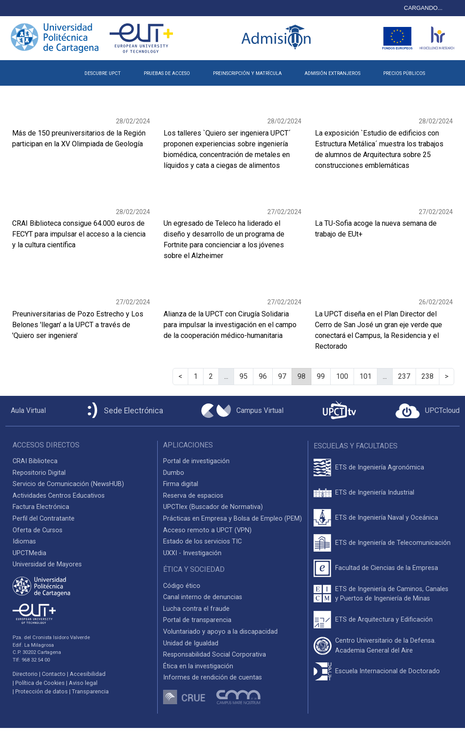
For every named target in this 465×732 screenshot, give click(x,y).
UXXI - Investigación (192, 553)
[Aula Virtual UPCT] (25, 410)
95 (243, 376)
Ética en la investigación (198, 666)
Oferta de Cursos (37, 530)
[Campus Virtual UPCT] (242, 410)
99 (321, 376)
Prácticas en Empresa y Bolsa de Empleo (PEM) (232, 518)
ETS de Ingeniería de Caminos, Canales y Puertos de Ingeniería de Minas (391, 594)
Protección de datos (41, 691)
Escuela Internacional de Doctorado (387, 671)
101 (365, 376)
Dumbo (173, 473)
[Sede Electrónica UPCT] (123, 411)
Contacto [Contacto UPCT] (54, 674)
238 (427, 376)
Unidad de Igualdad (190, 643)
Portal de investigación (196, 461)
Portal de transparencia (197, 620)
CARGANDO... (423, 7)
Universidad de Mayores (47, 564)
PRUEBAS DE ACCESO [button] (167, 73)
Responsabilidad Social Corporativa (214, 654)
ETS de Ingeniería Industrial (374, 492)
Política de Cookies (40, 682)
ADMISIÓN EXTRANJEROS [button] (332, 73)
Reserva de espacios (193, 496)
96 (263, 376)
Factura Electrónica (41, 507)
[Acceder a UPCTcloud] (427, 411)
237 (404, 376)
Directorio (25, 674)
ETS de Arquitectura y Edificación (384, 619)
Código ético (181, 586)
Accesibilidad (88, 674)
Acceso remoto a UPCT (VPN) (207, 530)
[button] (448, 70)
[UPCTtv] (339, 410)
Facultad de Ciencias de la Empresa (386, 568)
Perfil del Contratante (44, 518)
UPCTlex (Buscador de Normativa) (213, 507)
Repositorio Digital (39, 473)
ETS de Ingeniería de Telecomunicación (393, 543)
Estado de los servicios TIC (202, 541)
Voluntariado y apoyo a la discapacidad (220, 632)
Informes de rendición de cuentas (212, 677)
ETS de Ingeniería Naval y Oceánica (386, 518)
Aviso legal (83, 682)
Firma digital (180, 484)
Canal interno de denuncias (202, 597)
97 (282, 376)
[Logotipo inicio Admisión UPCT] (278, 38)
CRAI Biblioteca (35, 461)
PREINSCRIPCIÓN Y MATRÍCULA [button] (247, 73)
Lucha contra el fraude (196, 609)
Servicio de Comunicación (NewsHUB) (68, 484)
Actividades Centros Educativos (59, 496)
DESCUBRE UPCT (102, 73)
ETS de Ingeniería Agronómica (379, 467)
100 (342, 376)
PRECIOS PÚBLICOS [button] (404, 73)
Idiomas (24, 541)
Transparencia (90, 691)
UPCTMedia (29, 553)
